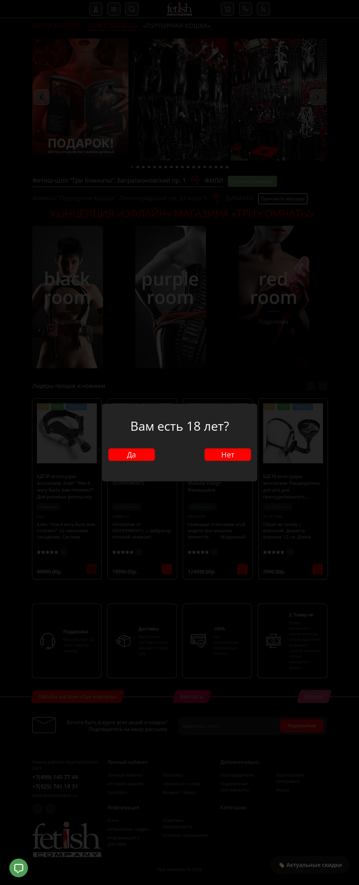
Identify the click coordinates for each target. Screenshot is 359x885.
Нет (227, 454)
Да (131, 454)
